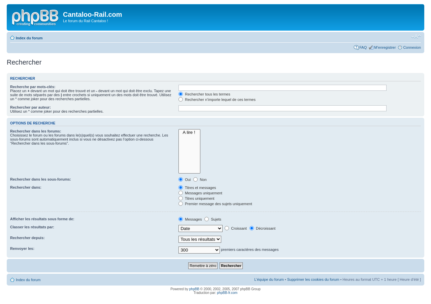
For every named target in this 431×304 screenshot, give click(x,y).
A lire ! (189, 132)
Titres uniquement (196, 198)
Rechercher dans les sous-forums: (40, 179)
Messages (190, 219)
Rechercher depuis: (27, 238)
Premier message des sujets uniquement (215, 204)
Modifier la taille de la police (416, 37)
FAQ (363, 47)
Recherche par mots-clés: (33, 87)
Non (199, 180)
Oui (184, 180)
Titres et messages (197, 188)
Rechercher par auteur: (30, 107)
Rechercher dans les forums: (35, 131)
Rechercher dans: (25, 187)
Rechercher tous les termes (204, 94)
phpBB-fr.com (227, 293)
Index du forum (29, 38)
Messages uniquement (200, 193)
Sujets (212, 219)
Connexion (412, 47)
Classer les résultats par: (32, 227)
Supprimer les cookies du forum (313, 279)
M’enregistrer (385, 47)
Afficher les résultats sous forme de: (42, 219)
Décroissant (262, 228)
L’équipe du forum (269, 279)
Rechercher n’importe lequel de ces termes (217, 100)
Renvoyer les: (22, 248)
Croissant (236, 228)
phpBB (194, 289)
